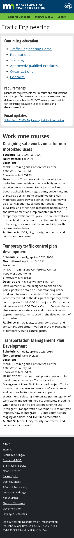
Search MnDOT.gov (14, 455)
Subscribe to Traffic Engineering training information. (34, 120)
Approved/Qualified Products (34, 65)
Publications (20, 54)
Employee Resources (15, 514)
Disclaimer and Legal (15, 492)
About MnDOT (11, 498)
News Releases (11, 471)
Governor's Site (12, 508)
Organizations (21, 71)
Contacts (17, 77)
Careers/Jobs (10, 476)
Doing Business (12, 481)
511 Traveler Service (14, 465)
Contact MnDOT (12, 460)
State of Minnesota (14, 503)
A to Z (6, 444)
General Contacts (19, 16)
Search (61, 16)
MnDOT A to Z (44, 16)
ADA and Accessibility (15, 487)
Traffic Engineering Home (31, 49)
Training (17, 60)
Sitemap (7, 449)
